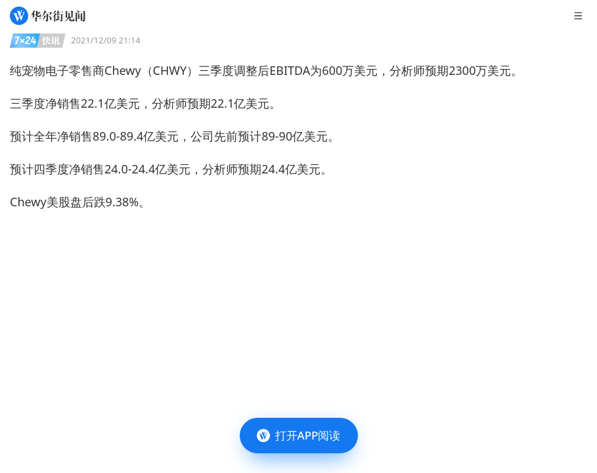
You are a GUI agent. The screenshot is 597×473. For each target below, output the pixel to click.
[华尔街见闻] (47, 16)
